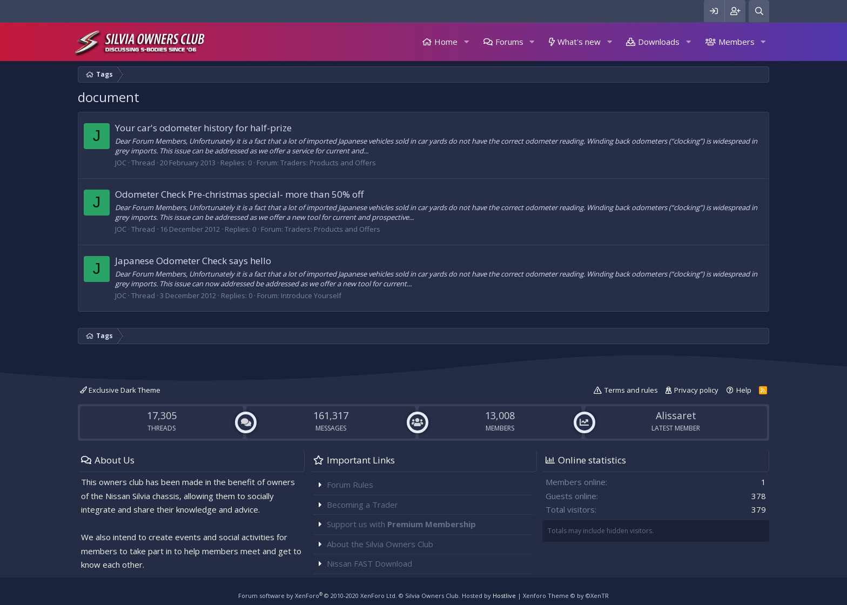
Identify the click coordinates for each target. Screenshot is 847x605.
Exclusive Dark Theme (120, 390)
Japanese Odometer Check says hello (193, 260)
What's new (579, 41)
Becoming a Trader (362, 504)
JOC (120, 162)
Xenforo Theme (566, 595)
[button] (466, 42)
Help (743, 390)
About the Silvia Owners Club (380, 544)
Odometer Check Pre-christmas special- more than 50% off (239, 194)
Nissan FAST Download (369, 563)
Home (446, 41)
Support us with (401, 524)
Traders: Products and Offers (328, 162)
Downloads (659, 41)
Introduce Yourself (311, 295)
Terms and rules (631, 390)
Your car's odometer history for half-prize (203, 128)
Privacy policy (696, 390)
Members (736, 41)
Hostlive (504, 595)
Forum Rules (350, 484)
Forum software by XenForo (317, 595)
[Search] (759, 11)
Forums (509, 41)
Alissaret (676, 415)
